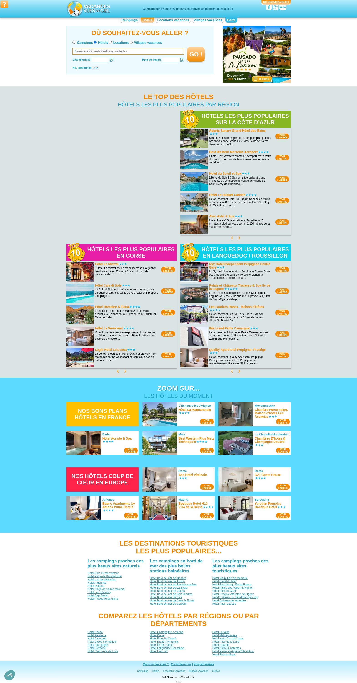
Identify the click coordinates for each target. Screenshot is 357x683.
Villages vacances (208, 20)
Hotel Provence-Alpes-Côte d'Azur (233, 651)
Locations (121, 42)
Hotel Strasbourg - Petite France (231, 584)
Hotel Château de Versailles (229, 600)
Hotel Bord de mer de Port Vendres (171, 594)
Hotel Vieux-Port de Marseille (229, 578)
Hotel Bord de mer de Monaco (168, 578)
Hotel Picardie (220, 645)
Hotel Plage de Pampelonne (104, 576)
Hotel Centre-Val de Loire (102, 651)
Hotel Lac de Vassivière (101, 579)
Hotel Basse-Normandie (101, 641)
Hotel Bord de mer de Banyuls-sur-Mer (173, 584)
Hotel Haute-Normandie (164, 641)
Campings (129, 20)
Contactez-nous (181, 664)
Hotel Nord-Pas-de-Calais (227, 638)
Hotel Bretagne (96, 648)
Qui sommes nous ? (156, 664)
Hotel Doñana (95, 585)
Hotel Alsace (95, 632)
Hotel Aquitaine (96, 635)
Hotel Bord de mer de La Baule (168, 587)
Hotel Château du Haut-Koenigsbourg (235, 597)
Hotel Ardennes (96, 582)
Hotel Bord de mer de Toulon (167, 581)
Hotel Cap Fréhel (97, 595)
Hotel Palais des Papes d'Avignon (232, 587)
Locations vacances (173, 20)
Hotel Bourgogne (97, 645)
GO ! (195, 54)
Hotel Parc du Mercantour (103, 573)
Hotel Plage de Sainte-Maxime (105, 589)
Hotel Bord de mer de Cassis (167, 590)
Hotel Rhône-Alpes (223, 654)
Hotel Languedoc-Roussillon (167, 648)
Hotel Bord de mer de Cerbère (168, 603)
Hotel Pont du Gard (224, 590)
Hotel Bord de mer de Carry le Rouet (172, 600)
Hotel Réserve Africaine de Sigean (233, 594)
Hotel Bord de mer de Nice (166, 597)
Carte (231, 20)
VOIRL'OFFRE (282, 136)
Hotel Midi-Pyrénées (224, 635)
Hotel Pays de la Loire (225, 641)
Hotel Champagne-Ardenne (166, 632)
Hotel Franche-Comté (163, 638)
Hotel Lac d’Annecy (99, 592)
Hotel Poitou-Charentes (226, 648)
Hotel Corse (157, 635)
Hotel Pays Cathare (224, 603)
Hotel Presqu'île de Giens (102, 598)
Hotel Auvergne (96, 638)
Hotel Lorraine (220, 632)
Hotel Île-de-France (161, 645)
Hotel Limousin (159, 651)
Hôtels (147, 20)
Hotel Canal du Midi (224, 581)
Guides (216, 671)
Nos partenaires (204, 664)
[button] (9, 675)
